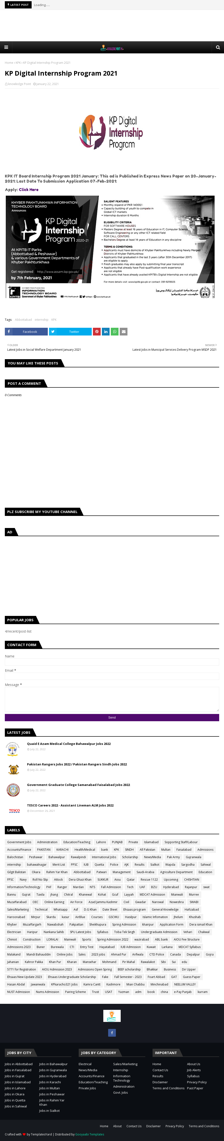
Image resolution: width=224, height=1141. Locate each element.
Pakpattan (76, 924)
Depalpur (193, 954)
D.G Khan (90, 909)
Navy (23, 879)
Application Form (171, 924)
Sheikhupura (97, 924)
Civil (126, 902)
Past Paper (195, 1088)
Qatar (131, 879)
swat (206, 887)
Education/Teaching (76, 842)
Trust (95, 992)
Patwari (102, 872)
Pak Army (173, 857)
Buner (41, 947)
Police (114, 865)
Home (9, 63)
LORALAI (52, 939)
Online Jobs (64, 954)
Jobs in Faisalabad (18, 1070)
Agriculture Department (176, 872)
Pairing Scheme (75, 992)
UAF (142, 887)
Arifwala (137, 954)
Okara (36, 872)
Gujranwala (193, 857)
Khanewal (85, 894)
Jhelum (178, 917)
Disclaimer (160, 1082)
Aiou (117, 879)
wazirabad (141, 939)
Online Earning (54, 902)
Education (205, 872)
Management (122, 872)
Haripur (32, 932)
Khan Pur (55, 962)
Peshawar (35, 857)
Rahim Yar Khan (57, 872)
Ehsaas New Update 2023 (24, 977)
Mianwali (177, 894)
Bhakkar (152, 969)
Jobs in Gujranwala (53, 1070)
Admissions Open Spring (95, 969)
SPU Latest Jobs (80, 932)
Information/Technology (23, 887)
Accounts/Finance (19, 850)
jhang (54, 894)
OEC (35, 902)
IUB (86, 865)
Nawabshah (55, 924)
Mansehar (89, 962)
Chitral (68, 894)
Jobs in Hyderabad (52, 1076)
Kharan (72, 962)
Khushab (195, 917)
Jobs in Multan (49, 1088)
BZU (154, 887)
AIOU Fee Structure (187, 939)
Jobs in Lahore (15, 1088)
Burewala (57, 947)
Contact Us (160, 1070)
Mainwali (70, 939)
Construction (32, 939)
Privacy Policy (197, 1082)
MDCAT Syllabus (190, 947)
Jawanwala (38, 984)
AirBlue (80, 917)
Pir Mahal (128, 962)
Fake (105, 977)
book (151, 992)
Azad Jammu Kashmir (103, 902)
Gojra (210, 954)
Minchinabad (159, 984)
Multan (165, 850)
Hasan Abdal (16, 984)
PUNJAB (117, 842)
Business (170, 969)
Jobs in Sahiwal (16, 1106)
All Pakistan (147, 850)
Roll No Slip (40, 879)
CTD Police (156, 954)
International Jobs (104, 857)
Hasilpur (131, 917)
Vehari (187, 932)
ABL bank (161, 939)
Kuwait (151, 947)
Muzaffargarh (32, 924)
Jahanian (13, 962)
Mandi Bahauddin (39, 954)
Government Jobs (19, 842)
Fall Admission (111, 887)
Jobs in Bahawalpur (53, 1064)
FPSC (10, 879)
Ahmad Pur (118, 954)
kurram (203, 992)
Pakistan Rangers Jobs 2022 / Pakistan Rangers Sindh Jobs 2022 (77, 764)
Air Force (76, 902)
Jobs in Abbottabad (19, 1064)
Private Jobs (87, 1088)
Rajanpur (191, 887)
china (164, 992)
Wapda (170, 865)
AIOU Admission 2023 (57, 969)
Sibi (163, 962)
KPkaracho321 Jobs (64, 984)
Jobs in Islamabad (18, 1082)
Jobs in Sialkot (49, 1110)
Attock (58, 879)
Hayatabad (107, 947)
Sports (86, 939)
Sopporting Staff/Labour (181, 842)
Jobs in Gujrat (14, 1076)
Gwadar (140, 902)
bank (104, 850)
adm (138, 992)
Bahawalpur (57, 857)
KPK (18, 63)
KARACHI (62, 850)
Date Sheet (110, 909)
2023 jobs (98, 954)
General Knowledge (165, 909)
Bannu (11, 894)
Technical (41, 909)
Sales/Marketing (18, 909)
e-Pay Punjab (183, 992)
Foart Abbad (156, 977)
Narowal (158, 902)
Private (133, 842)
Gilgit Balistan (16, 872)
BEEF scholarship (129, 969)
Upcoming (171, 879)
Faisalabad (183, 850)
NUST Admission (18, 992)
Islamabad (151, 842)
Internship (120, 1070)
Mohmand (109, 962)
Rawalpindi (78, 857)
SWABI (194, 902)
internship (42, 320)
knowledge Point (19, 84)
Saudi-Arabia (145, 872)
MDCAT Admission (152, 894)
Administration (47, 842)
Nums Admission (47, 992)
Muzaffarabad (17, 902)
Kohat (102, 894)
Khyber (12, 924)
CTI (72, 947)
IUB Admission (131, 947)
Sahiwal (206, 865)
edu (184, 962)
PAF (48, 887)
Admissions (205, 850)
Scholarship (130, 857)
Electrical (85, 1064)
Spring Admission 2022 (112, 939)
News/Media (152, 857)
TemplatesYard (41, 1134)
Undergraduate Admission (159, 932)
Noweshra (177, 902)
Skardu (51, 917)
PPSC (74, 865)
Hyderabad (171, 887)
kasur (65, 917)
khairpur (148, 924)
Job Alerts (194, 1070)
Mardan (78, 887)
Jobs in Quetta (15, 1100)
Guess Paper (191, 977)
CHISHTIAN (191, 879)
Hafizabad (192, 909)
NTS (92, 887)
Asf (76, 909)
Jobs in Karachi (50, 1082)
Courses (97, 917)
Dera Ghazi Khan (80, 879)
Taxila (40, 894)
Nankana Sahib (54, 932)
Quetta (99, 865)
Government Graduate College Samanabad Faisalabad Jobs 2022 (78, 785)
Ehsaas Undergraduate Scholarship (72, 977)
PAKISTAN (43, 850)
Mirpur (35, 917)
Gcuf (115, 894)
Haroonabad (16, 917)
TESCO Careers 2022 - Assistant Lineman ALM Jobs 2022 (70, 805)
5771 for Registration (21, 969)
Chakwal (204, 932)
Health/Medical (85, 850)
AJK (126, 865)
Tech (130, 887)
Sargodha (188, 865)
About (117, 1126)
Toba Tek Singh (124, 932)
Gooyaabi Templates (89, 1134)
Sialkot (154, 865)
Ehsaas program (134, 909)
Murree (194, 894)
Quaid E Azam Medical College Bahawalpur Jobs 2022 (69, 744)
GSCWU (114, 917)
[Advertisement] (112, 25)
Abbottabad (23, 320)
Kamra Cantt (92, 984)
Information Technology (121, 1078)
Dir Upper (189, 969)
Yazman (123, 992)
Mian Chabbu (135, 984)
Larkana (167, 947)
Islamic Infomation (155, 917)
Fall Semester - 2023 (128, 977)
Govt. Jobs (120, 1092)
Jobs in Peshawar (52, 1094)
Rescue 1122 (149, 879)
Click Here (28, 189)
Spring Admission (124, 924)
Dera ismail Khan (200, 924)
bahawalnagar (37, 865)
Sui (174, 962)
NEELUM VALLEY (185, 984)
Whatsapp (61, 909)
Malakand (14, 954)
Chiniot (12, 939)
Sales (81, 954)
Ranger (62, 887)
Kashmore (113, 984)
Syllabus (102, 932)
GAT (174, 977)
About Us (193, 1064)
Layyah (129, 894)
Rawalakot (148, 962)
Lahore (101, 842)
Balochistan (15, 857)
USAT (108, 992)
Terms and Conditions (169, 1088)
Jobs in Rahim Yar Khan (51, 1102)
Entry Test (86, 947)
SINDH (129, 850)
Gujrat (26, 894)
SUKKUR (103, 879)
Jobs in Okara (14, 1094)
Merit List (59, 865)
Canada (175, 954)
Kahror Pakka (34, 962)
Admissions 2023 (19, 947)
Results (139, 865)
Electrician (14, 932)
